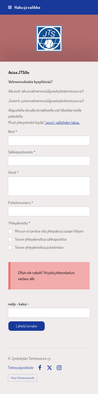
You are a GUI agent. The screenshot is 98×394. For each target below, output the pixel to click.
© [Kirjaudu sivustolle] (9, 358)
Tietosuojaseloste (20, 368)
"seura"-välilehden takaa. (62, 122)
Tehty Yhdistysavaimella (22, 377)
